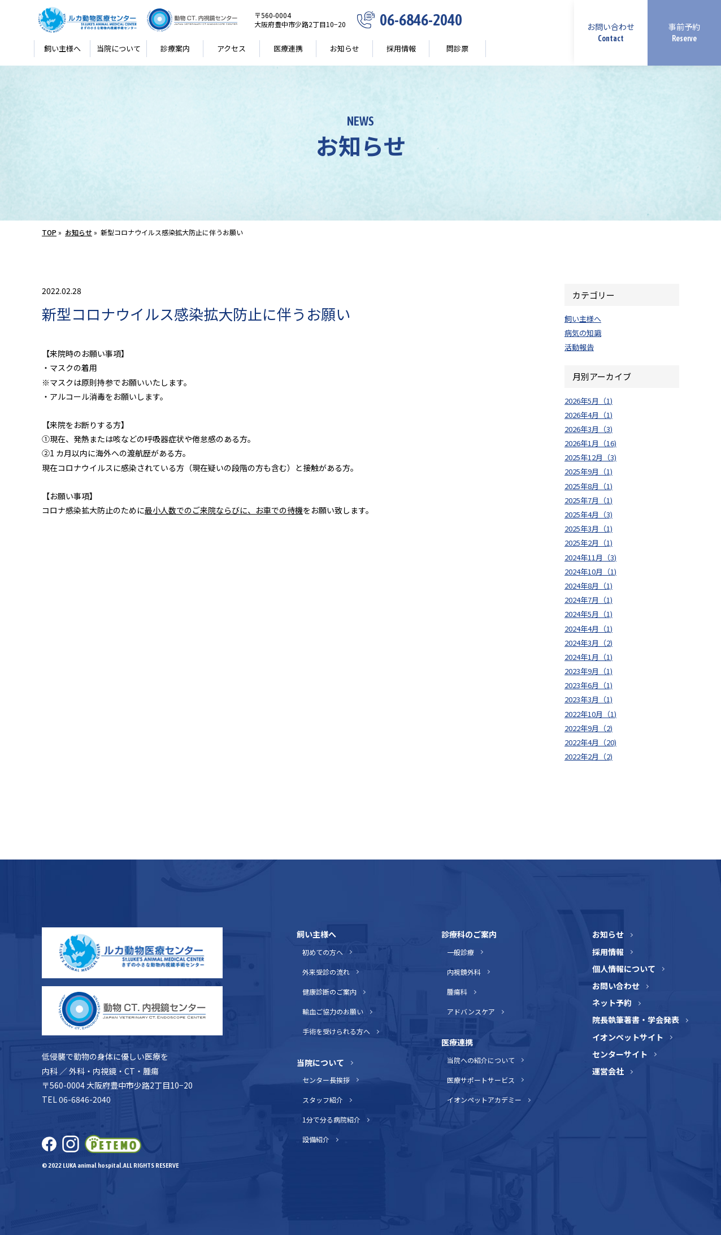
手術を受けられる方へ (336, 1031)
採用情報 (401, 48)
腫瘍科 (457, 991)
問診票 (457, 48)
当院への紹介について (481, 1060)
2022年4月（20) (590, 742)
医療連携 (288, 48)
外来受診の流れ (326, 972)
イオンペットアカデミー (484, 1099)
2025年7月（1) (588, 500)
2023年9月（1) (588, 671)
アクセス (231, 48)
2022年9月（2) (588, 728)
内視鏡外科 (464, 972)
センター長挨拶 (326, 1080)
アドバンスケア (471, 1011)
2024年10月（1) (590, 571)
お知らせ (344, 48)
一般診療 (460, 952)
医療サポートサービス (481, 1080)
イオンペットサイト (627, 1037)
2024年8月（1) (588, 585)
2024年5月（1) (588, 613)
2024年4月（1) (588, 628)
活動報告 (579, 347)
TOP (49, 232)
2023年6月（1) (588, 685)
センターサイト (620, 1054)
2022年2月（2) (588, 756)
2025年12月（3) (590, 457)
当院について (119, 48)
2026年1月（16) (590, 443)
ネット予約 (612, 1002)
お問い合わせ (611, 32)
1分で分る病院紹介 (331, 1119)
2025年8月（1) (588, 486)
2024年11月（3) (590, 557)
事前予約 (684, 32)
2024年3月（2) (588, 642)
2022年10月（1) (590, 714)
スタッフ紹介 (322, 1099)
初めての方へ (322, 952)
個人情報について (623, 968)
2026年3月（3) (588, 429)
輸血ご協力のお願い (332, 1011)
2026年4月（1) (588, 414)
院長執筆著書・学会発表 (635, 1019)
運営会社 (608, 1071)
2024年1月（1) (588, 656)
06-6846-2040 (421, 20)
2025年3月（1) (588, 528)
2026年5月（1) (588, 400)
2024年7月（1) (588, 599)
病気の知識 (582, 332)
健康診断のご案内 (329, 991)
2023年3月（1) (588, 699)
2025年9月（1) (588, 471)
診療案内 (175, 48)
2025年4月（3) (588, 514)
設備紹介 (315, 1139)
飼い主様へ (62, 48)
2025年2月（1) (588, 542)
